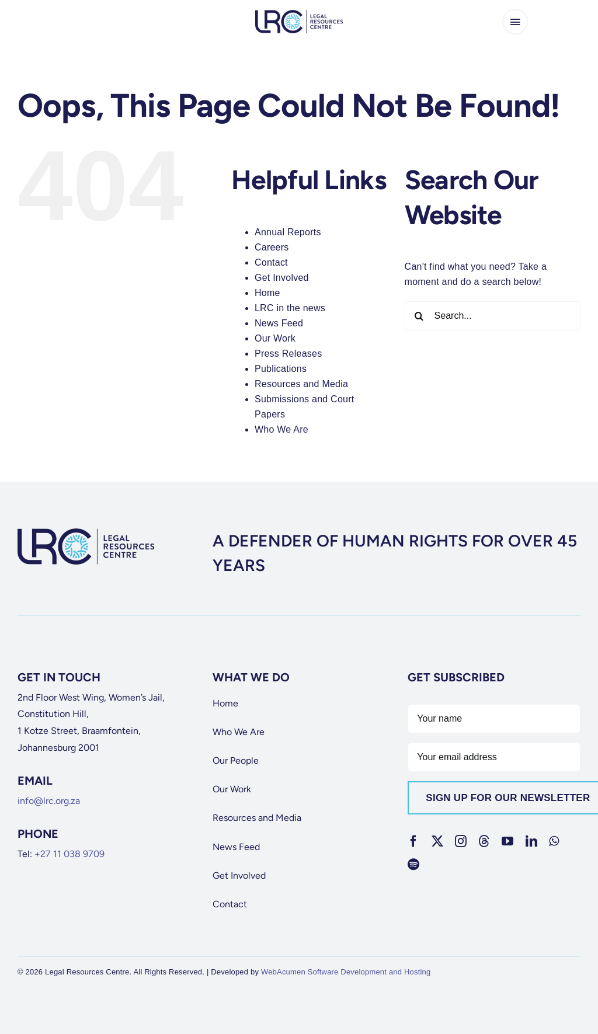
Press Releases (288, 353)
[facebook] (413, 841)
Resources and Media (301, 384)
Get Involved (282, 278)
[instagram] (461, 841)
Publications (281, 369)
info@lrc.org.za (49, 800)
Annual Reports (288, 232)
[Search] (419, 315)
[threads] (484, 841)
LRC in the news (290, 308)
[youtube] (507, 841)
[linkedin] (531, 841)
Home (267, 293)
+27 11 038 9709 (69, 853)
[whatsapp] (554, 841)
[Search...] (492, 315)
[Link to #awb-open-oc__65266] (515, 21)
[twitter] (437, 841)
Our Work (275, 338)
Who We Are (281, 429)
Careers (272, 247)
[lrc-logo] (299, 14)
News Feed (279, 323)
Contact (271, 262)
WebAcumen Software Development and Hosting (346, 971)
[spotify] (413, 865)
